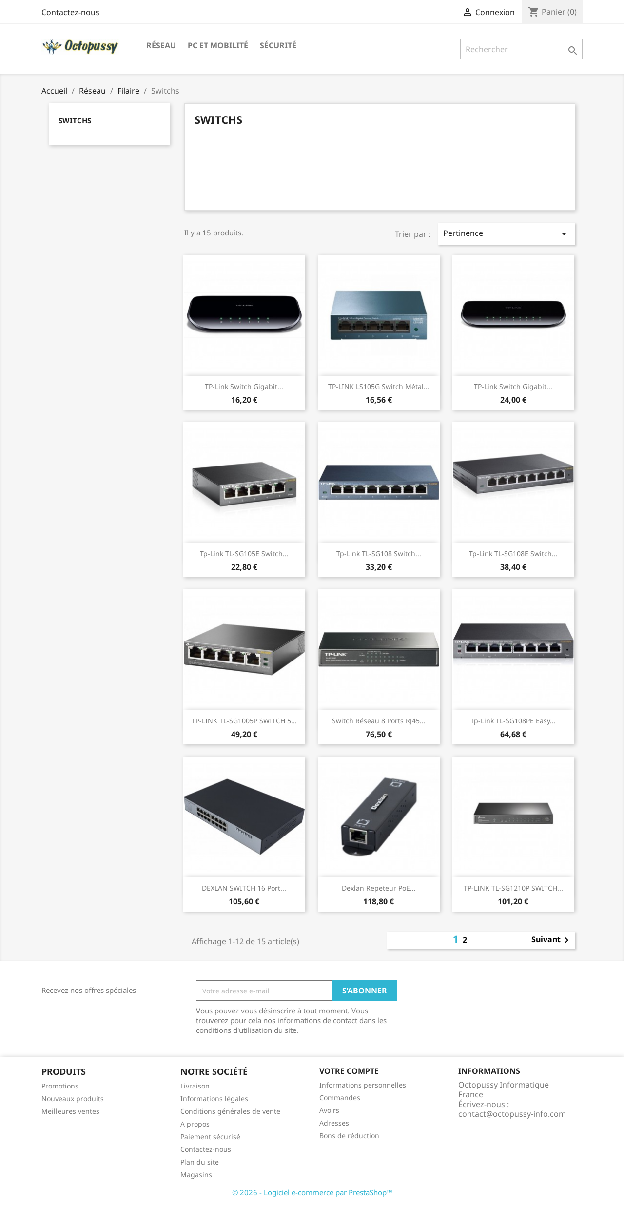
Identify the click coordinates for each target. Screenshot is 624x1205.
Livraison (195, 1085)
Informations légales (214, 1098)
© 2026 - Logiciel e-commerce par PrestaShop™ (312, 1192)
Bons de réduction (349, 1135)
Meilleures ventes (70, 1111)
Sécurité (278, 45)
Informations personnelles (362, 1084)
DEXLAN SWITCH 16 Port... (244, 888)
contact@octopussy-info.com (512, 1113)
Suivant (551, 940)
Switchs (74, 120)
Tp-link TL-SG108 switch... (378, 553)
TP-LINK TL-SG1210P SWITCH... (513, 888)
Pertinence (506, 234)
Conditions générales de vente (230, 1111)
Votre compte (349, 1071)
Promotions (59, 1085)
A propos (195, 1123)
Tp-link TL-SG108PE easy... (513, 720)
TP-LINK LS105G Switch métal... (378, 386)
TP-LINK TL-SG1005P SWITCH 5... (244, 720)
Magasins (196, 1174)
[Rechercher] (521, 49)
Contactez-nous (70, 12)
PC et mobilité (218, 45)
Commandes (339, 1097)
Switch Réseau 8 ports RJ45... (379, 720)
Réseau (161, 45)
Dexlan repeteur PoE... (379, 888)
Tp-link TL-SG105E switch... (244, 553)
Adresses (334, 1122)
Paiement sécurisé (210, 1136)
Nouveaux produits (72, 1098)
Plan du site (199, 1161)
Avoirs (329, 1110)
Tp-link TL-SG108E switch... (513, 553)
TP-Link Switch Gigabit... (244, 386)
